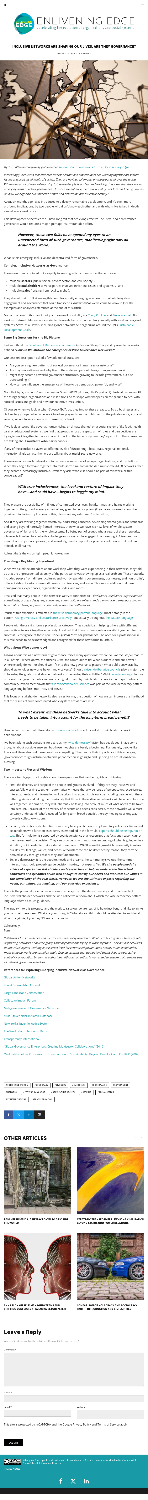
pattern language (35, 1092)
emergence (80, 1085)
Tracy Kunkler (97, 315)
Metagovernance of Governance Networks (32, 1008)
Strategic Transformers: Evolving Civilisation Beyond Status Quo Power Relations (110, 1221)
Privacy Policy (82, 1430)
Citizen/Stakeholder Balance (70, 684)
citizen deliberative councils (102, 669)
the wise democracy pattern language (78, 613)
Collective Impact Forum (20, 1000)
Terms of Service (108, 1430)
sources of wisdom (69, 730)
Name (8, 1398)
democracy (42, 1085)
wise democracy (79, 742)
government (121, 1085)
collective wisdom (17, 1085)
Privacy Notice (12, 1475)
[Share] (8, 1114)
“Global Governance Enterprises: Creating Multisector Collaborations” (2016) (54, 1046)
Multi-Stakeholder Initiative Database (28, 1016)
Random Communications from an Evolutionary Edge (93, 167)
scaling (87, 1092)
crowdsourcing (120, 674)
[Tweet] (18, 1114)
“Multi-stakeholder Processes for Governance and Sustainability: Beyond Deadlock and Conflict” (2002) (71, 1054)
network (12, 1092)
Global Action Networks (19, 977)
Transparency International (22, 1039)
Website (81, 1413)
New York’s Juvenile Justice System (26, 1023)
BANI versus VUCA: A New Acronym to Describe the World (36, 1221)
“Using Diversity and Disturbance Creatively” (43, 618)
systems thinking (17, 1099)
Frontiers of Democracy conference (52, 345)
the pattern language (119, 618)
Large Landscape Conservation (24, 993)
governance (100, 1085)
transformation (43, 1099)
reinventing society (64, 1092)
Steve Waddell (122, 315)
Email (8, 1413)
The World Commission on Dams (26, 1031)
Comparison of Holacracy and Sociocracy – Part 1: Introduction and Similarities (108, 1307)
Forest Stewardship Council (22, 985)
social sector (106, 1092)
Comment (10, 1349)
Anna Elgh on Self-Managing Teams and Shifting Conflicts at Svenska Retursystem (35, 1307)
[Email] (39, 1114)
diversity (61, 1085)
